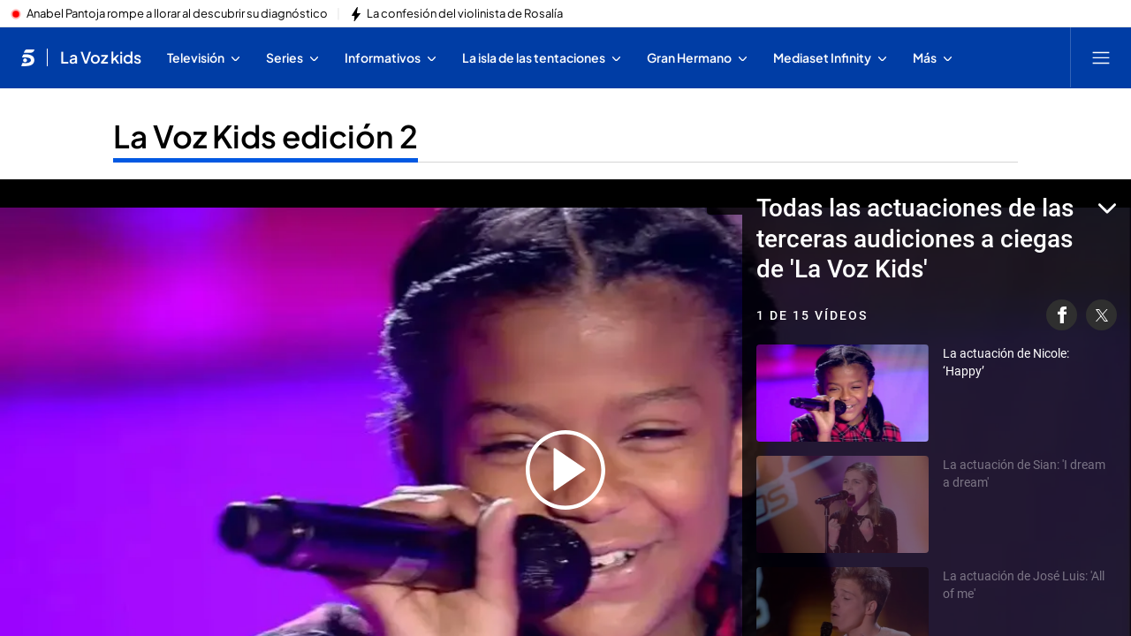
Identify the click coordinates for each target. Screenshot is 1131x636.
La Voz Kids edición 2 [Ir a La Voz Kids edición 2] (265, 136)
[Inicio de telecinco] (27, 57)
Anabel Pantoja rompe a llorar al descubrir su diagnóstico (177, 14)
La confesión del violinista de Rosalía (465, 14)
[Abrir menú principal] (1101, 57)
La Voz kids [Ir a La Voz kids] (100, 57)
